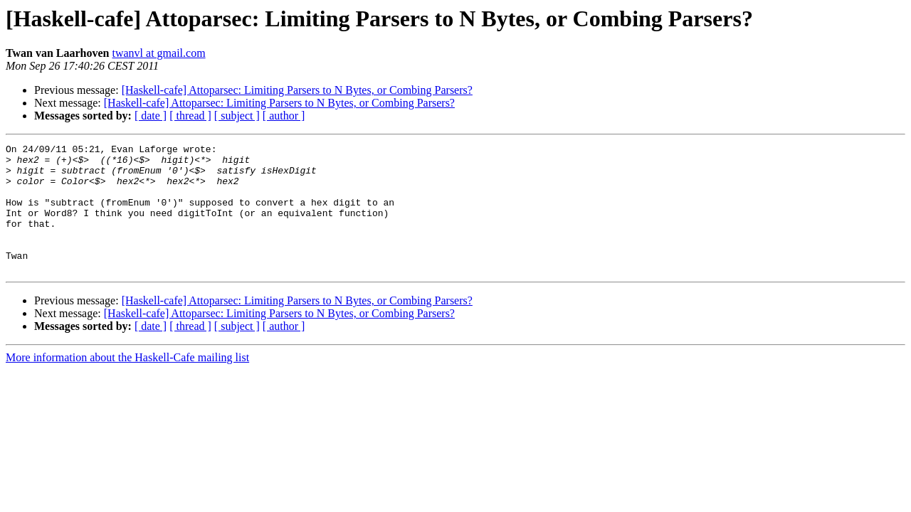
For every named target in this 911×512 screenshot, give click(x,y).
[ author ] (284, 116)
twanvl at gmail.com (159, 53)
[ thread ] (190, 116)
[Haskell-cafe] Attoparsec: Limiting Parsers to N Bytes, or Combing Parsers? (297, 90)
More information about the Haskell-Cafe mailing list (127, 383)
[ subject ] (237, 116)
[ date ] (151, 116)
